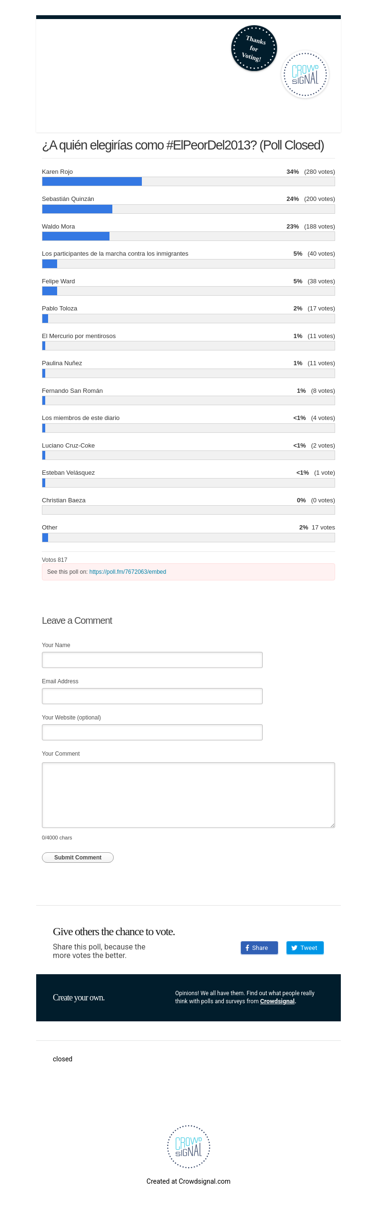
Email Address (60, 681)
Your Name (56, 645)
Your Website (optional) (71, 717)
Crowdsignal (277, 1001)
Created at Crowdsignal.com (188, 1181)
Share (257, 947)
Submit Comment (77, 857)
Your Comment (61, 753)
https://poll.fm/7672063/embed (127, 572)
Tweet (304, 947)
